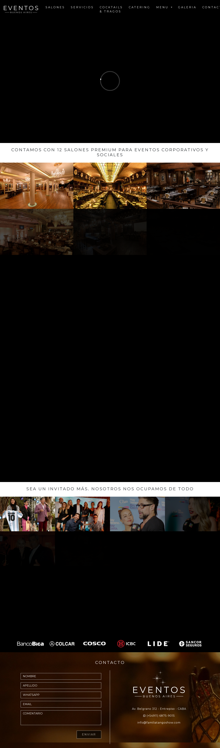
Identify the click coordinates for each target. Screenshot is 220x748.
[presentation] (47, 734)
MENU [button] (163, 7)
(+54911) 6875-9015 (161, 715)
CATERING (139, 7)
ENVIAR (89, 734)
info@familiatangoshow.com (159, 722)
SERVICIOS (82, 7)
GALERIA (187, 7)
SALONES (55, 7)
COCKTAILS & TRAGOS (111, 9)
